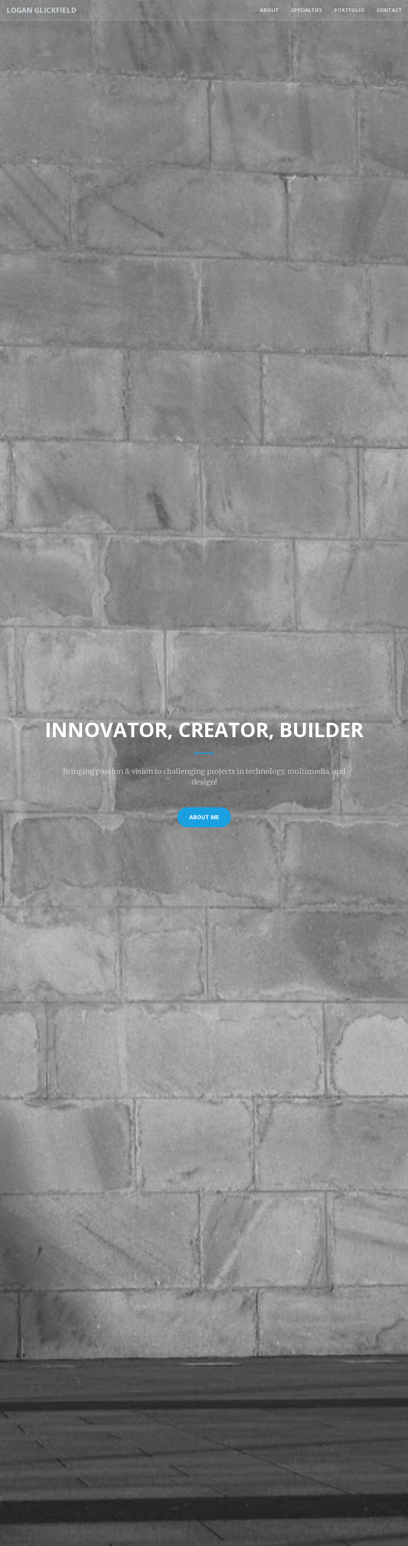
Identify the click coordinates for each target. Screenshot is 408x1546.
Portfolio (349, 10)
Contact (389, 10)
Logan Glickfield (41, 10)
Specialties (306, 10)
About (269, 10)
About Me (204, 817)
